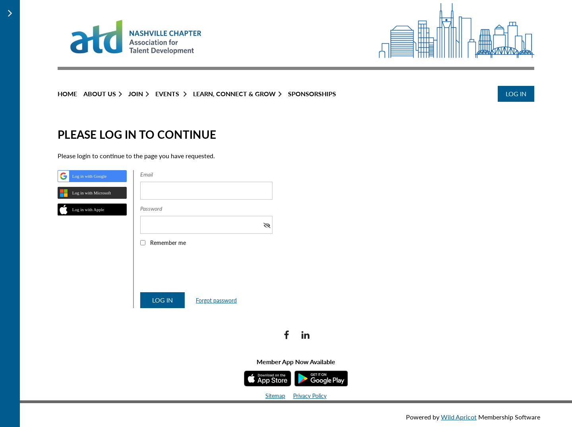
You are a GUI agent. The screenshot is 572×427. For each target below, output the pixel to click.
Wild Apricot (459, 417)
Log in (516, 93)
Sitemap (275, 395)
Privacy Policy (310, 395)
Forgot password (216, 300)
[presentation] (200, 271)
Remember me (168, 242)
